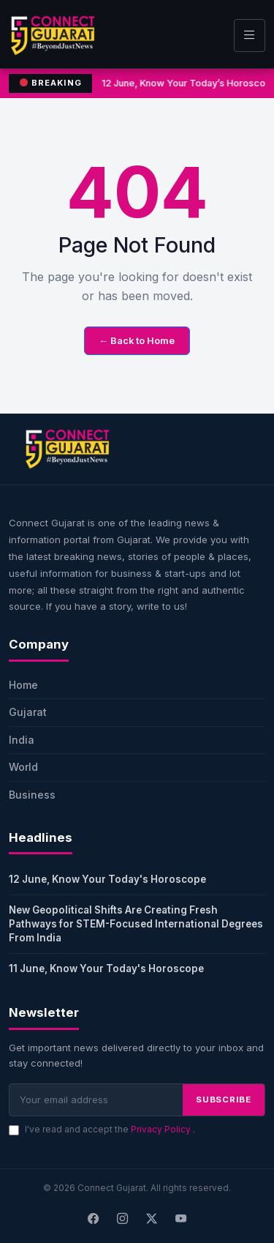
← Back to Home (137, 340)
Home (23, 685)
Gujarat (28, 712)
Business (32, 794)
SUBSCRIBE (223, 1099)
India (21, 740)
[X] (152, 1218)
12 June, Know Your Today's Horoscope (107, 879)
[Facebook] (93, 1218)
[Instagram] (122, 1218)
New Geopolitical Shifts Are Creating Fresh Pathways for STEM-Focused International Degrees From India (136, 924)
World (23, 767)
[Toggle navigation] (249, 35)
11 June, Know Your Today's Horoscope (106, 968)
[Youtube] (181, 1218)
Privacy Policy (162, 1129)
